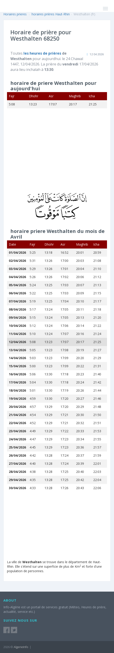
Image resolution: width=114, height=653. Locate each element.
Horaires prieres (15, 14)
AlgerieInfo (21, 647)
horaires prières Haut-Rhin (51, 14)
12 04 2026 (97, 54)
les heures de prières (42, 53)
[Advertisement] (57, 153)
